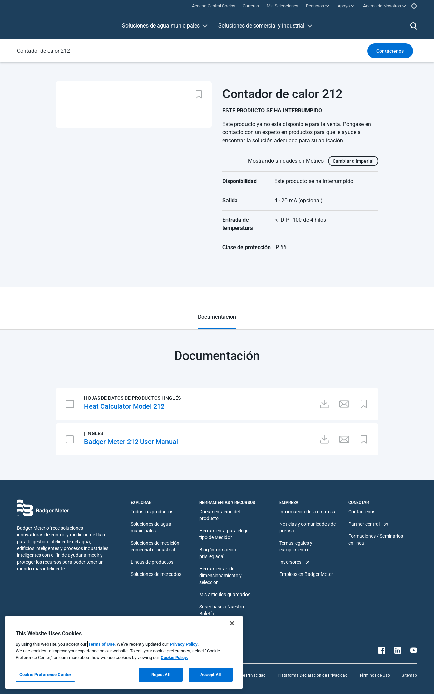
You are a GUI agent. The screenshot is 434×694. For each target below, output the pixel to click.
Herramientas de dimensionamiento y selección (220, 575)
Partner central (364, 524)
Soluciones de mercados (156, 574)
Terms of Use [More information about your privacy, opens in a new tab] (101, 644)
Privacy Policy (184, 644)
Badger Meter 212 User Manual (131, 442)
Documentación (217, 317)
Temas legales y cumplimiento (295, 546)
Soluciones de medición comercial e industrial (155, 546)
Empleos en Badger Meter (306, 574)
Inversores (290, 562)
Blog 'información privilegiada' (217, 553)
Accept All (210, 674)
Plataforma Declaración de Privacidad (313, 675)
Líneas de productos (152, 562)
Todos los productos (152, 511)
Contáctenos (361, 511)
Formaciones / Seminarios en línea (375, 539)
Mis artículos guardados (224, 594)
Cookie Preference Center (45, 674)
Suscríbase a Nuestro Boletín (221, 610)
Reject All (160, 674)
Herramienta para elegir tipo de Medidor (224, 534)
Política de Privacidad (246, 675)
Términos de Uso (374, 675)
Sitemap (409, 675)
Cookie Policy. (174, 657)
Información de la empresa (307, 511)
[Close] (231, 623)
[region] (124, 652)
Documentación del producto (219, 515)
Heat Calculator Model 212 (124, 406)
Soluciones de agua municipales (161, 25)
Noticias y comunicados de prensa (307, 527)
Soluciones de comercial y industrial (261, 25)
